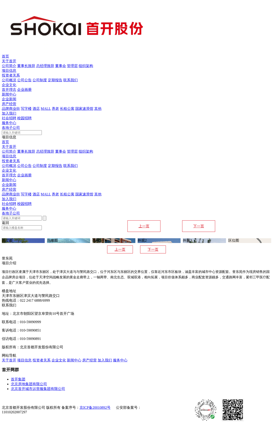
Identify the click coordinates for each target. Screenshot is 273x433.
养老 (55, 109)
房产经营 (9, 104)
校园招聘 (24, 118)
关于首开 (9, 61)
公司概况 (9, 80)
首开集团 (18, 379)
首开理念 (9, 89)
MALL (46, 109)
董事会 (60, 66)
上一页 (144, 226)
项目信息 (9, 70)
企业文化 (9, 85)
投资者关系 (11, 75)
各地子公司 (11, 128)
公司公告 (24, 80)
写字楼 (26, 109)
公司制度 (40, 80)
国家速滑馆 (84, 109)
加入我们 (9, 113)
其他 (97, 109)
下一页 (198, 226)
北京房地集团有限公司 (29, 384)
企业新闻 (9, 99)
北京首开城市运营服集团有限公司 (38, 389)
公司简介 (9, 66)
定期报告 (55, 80)
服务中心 (9, 123)
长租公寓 (67, 109)
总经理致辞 (45, 66)
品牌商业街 (11, 109)
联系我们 (70, 80)
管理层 (72, 66)
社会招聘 (9, 118)
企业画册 (24, 89)
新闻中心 (9, 94)
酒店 (36, 109)
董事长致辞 (26, 66)
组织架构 (86, 66)
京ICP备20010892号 (95, 407)
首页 (5, 56)
